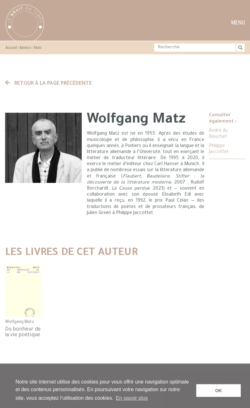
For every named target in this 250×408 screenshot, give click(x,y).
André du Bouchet (218, 134)
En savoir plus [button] (132, 398)
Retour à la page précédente (48, 84)
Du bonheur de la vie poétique (23, 332)
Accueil (11, 47)
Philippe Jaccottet (219, 149)
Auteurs (25, 47)
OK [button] (218, 390)
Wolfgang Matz (19, 322)
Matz (38, 47)
